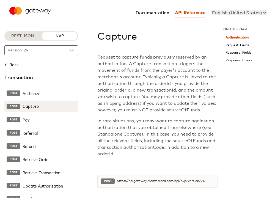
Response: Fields (238, 52)
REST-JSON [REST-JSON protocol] (22, 36)
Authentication (237, 37)
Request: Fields (237, 45)
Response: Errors (239, 60)
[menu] (239, 12)
